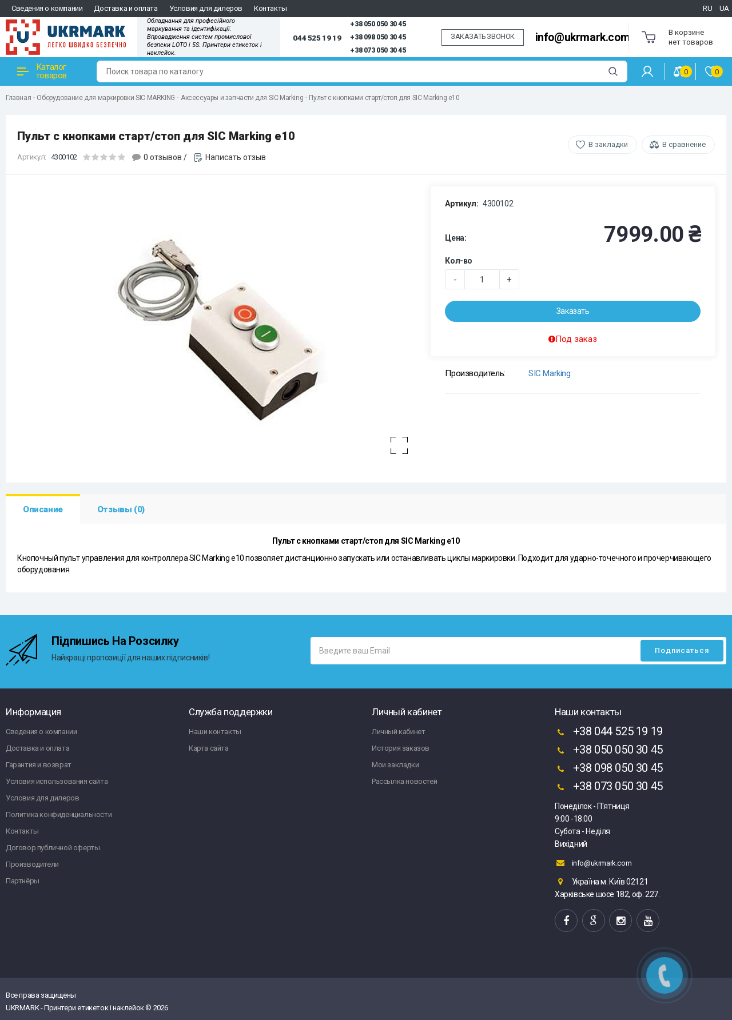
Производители (32, 864)
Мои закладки (395, 764)
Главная (18, 98)
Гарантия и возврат (38, 764)
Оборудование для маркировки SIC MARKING (105, 98)
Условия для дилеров (205, 8)
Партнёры (22, 880)
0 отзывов (163, 157)
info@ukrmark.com (582, 37)
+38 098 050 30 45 (377, 37)
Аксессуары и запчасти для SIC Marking (242, 98)
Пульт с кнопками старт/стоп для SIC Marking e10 (384, 98)
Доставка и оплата (125, 8)
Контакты (270, 8)
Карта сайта (209, 748)
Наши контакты (215, 731)
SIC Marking (549, 373)
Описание (43, 509)
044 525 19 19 (317, 37)
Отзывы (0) (121, 509)
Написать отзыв (235, 157)
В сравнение (684, 144)
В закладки (608, 144)
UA (724, 8)
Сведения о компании (46, 8)
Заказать (573, 311)
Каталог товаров (42, 71)
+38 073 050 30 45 (377, 50)
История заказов (400, 748)
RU (707, 8)
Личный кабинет (398, 731)
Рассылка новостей (404, 781)
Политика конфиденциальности (59, 814)
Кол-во (458, 260)
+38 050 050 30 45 (377, 24)
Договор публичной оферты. (53, 847)
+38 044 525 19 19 (609, 732)
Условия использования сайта (57, 781)
